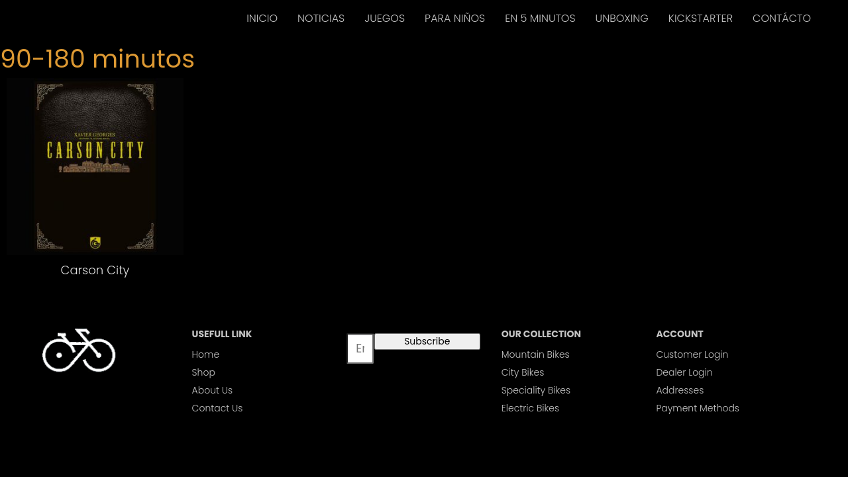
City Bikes (523, 372)
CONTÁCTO (782, 18)
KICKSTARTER (700, 18)
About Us (212, 390)
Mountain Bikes (536, 354)
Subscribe (427, 341)
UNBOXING (622, 18)
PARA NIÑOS (455, 18)
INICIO (262, 18)
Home (206, 354)
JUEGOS (384, 18)
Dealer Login (684, 372)
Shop (203, 372)
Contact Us (217, 408)
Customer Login (692, 354)
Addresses (680, 390)
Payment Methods (697, 408)
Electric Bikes (530, 408)
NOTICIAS (320, 18)
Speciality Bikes (536, 390)
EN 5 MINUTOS (540, 18)
